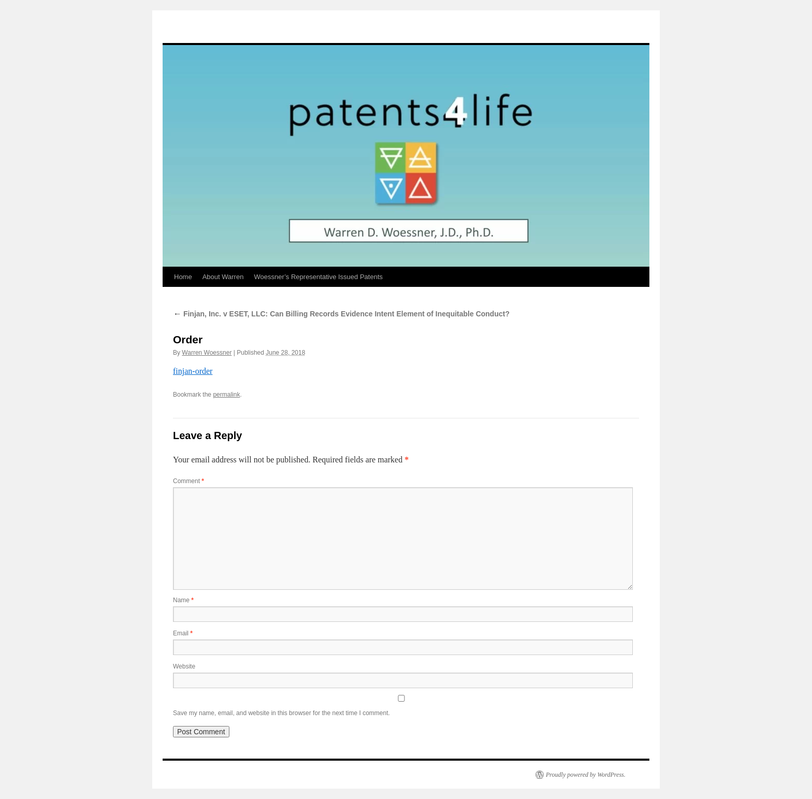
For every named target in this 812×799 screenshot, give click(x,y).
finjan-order (192, 371)
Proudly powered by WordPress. (586, 774)
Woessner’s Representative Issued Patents (318, 277)
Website (184, 666)
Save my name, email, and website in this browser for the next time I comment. (281, 713)
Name (183, 600)
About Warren (223, 277)
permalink (226, 394)
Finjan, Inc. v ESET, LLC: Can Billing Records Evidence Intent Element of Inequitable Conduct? (341, 314)
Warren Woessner (206, 352)
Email (183, 633)
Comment (188, 481)
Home (183, 277)
